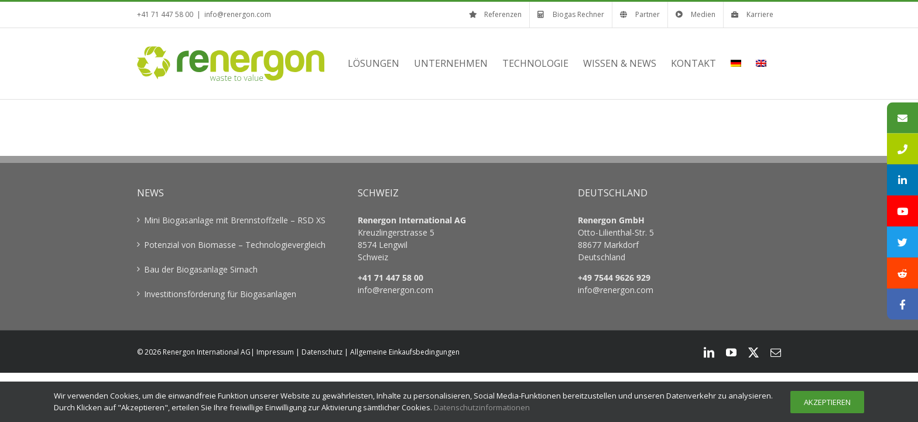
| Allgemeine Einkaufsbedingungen (402, 352)
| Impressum (272, 352)
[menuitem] (750, 63)
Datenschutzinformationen (482, 407)
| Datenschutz (319, 352)
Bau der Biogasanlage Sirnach (201, 269)
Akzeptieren (827, 402)
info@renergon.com (237, 14)
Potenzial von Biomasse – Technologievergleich (235, 244)
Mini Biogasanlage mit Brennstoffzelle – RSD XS (235, 220)
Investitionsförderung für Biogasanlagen (220, 294)
